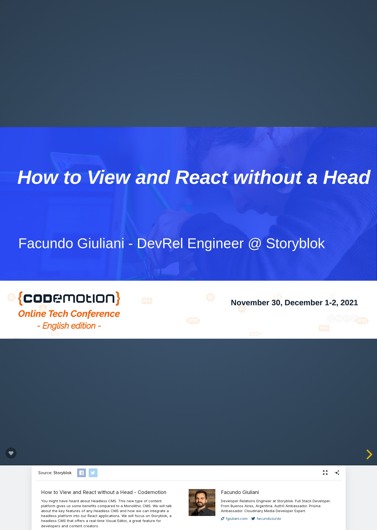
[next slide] (368, 454)
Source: (55, 472)
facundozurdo (266, 518)
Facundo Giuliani (240, 492)
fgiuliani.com (234, 518)
